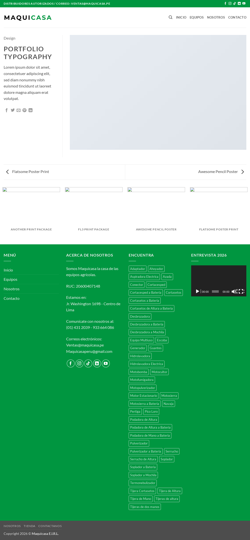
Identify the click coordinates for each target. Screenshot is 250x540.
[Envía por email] (19, 110)
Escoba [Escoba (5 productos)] (162, 340)
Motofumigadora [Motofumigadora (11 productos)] (142, 380)
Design (9, 38)
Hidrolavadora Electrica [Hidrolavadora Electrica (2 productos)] (146, 364)
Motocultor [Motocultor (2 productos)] (159, 372)
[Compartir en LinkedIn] (30, 110)
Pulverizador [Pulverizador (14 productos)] (139, 443)
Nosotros (216, 17)
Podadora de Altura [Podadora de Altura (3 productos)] (143, 419)
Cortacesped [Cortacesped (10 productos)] (156, 285)
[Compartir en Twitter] (13, 110)
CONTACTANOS (50, 526)
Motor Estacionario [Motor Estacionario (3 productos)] (143, 396)
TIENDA (29, 526)
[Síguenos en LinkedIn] (239, 3)
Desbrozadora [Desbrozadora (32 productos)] (140, 316)
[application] (218, 280)
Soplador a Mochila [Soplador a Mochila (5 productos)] (143, 475)
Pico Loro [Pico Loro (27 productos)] (151, 411)
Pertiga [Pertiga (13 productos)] (135, 411)
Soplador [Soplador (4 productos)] (167, 459)
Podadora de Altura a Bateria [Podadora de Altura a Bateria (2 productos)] (150, 427)
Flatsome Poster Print (27, 171)
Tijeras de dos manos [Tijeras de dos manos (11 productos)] (144, 507)
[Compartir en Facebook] (7, 110)
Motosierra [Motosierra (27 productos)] (169, 396)
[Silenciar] (234, 291)
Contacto (237, 17)
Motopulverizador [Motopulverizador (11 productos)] (142, 388)
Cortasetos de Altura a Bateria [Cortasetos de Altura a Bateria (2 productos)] (151, 308)
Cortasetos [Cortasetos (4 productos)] (173, 292)
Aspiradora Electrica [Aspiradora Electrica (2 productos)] (144, 277)
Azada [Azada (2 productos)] (167, 277)
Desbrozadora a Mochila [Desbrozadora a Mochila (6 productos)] (147, 332)
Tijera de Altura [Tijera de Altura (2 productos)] (170, 491)
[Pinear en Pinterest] (24, 110)
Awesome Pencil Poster (221, 171)
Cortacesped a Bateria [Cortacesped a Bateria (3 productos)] (145, 292)
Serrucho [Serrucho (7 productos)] (172, 451)
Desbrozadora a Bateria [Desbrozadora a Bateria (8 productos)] (146, 324)
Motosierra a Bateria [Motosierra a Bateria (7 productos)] (144, 404)
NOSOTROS (12, 526)
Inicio (181, 17)
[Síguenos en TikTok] (234, 3)
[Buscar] (170, 17)
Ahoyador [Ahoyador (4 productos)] (156, 269)
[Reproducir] (198, 291)
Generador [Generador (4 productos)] (137, 348)
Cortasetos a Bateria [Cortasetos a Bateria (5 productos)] (144, 300)
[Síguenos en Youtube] (243, 3)
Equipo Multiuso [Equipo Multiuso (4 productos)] (141, 340)
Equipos (197, 17)
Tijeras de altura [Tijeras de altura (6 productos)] (167, 499)
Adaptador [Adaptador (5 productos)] (137, 269)
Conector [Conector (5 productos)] (136, 285)
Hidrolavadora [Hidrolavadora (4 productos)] (140, 356)
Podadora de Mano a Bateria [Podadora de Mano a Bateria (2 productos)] (150, 435)
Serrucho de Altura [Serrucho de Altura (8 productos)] (143, 459)
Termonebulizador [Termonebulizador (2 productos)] (142, 483)
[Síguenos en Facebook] (225, 3)
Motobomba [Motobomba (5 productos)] (138, 372)
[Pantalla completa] (241, 291)
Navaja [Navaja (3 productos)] (169, 404)
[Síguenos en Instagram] (230, 3)
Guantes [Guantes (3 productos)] (156, 348)
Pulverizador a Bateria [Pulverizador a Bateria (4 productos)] (145, 451)
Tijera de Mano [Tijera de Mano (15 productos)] (140, 499)
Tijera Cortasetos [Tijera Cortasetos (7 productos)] (142, 491)
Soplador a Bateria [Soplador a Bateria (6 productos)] (143, 467)
